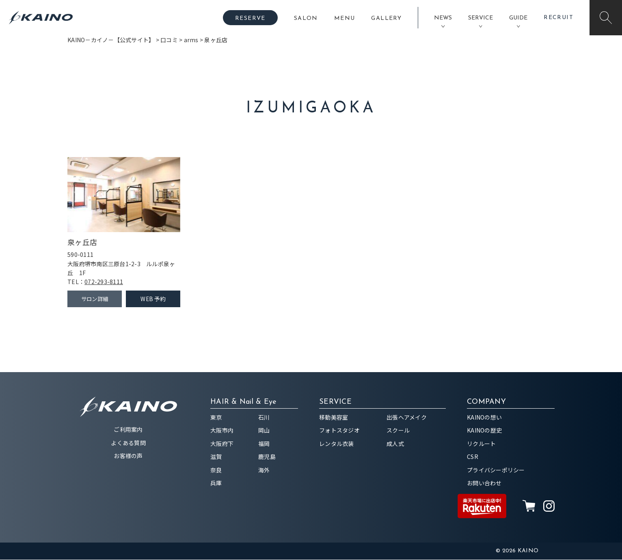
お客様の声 (128, 456)
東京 (216, 418)
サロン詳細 (94, 299)
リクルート (481, 444)
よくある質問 (128, 443)
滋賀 (216, 457)
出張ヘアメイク (407, 418)
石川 (264, 418)
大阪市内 (221, 430)
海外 (264, 470)
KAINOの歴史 (484, 430)
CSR (472, 457)
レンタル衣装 (336, 444)
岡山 (264, 430)
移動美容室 (333, 418)
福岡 (264, 444)
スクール (398, 430)
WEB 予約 (153, 299)
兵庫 (216, 483)
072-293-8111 (103, 282)
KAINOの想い (484, 418)
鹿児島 (267, 457)
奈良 (216, 470)
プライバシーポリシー (496, 470)
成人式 (395, 444)
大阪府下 (221, 444)
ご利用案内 (128, 430)
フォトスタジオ (339, 430)
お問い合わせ (484, 483)
